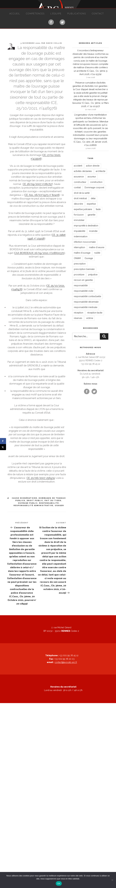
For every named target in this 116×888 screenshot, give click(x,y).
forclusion (79, 214)
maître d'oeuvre (96, 247)
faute (98, 209)
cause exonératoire (24, 498)
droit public (35, 501)
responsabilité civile (83, 291)
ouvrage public (28, 503)
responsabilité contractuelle (87, 296)
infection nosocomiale (85, 242)
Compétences (35, 13)
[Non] (112, 879)
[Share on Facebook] (3, 441)
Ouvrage (89, 258)
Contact (98, 13)
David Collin (54, 43)
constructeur (80, 182)
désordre (78, 204)
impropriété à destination (86, 225)
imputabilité (79, 231)
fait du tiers (53, 501)
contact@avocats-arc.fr (66, 662)
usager (59, 506)
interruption (79, 247)
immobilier (79, 220)
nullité (97, 253)
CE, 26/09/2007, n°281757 (37, 184)
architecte (100, 171)
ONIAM (77, 258)
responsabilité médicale (85, 307)
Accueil (14, 13)
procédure (79, 274)
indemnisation (80, 236)
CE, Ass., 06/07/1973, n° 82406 (42, 195)
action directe (92, 166)
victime (89, 318)
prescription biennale (84, 269)
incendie (93, 231)
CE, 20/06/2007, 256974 (41, 478)
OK (58, 883)
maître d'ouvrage (82, 253)
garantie (91, 214)
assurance (79, 176)
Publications (76, 13)
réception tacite (94, 312)
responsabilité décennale (86, 302)
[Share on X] (3, 447)
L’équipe (55, 13)
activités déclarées (83, 171)
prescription (80, 263)
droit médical (80, 198)
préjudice (92, 274)
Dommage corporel (94, 187)
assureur (92, 176)
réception (78, 312)
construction (96, 182)
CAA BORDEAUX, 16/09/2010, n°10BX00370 (39, 253)
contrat (77, 187)
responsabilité (49, 503)
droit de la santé (82, 193)
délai (93, 198)
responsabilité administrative (33, 506)
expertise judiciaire (83, 209)
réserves (78, 318)
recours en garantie (83, 280)
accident (78, 166)
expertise (91, 204)
